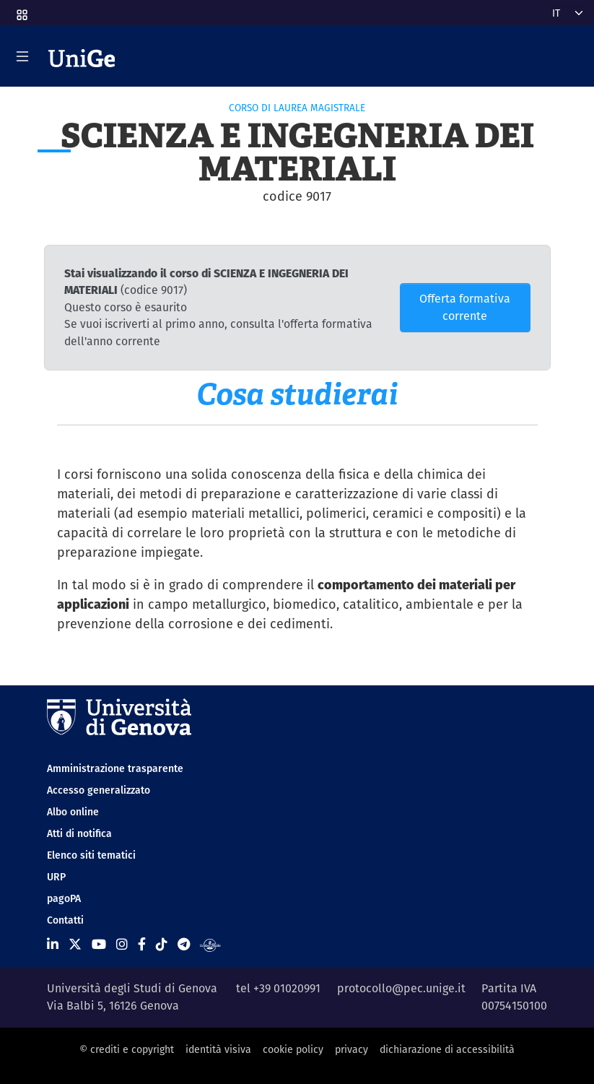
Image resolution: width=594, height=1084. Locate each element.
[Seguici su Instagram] (122, 944)
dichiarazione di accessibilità (447, 1049)
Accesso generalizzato (98, 790)
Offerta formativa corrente (464, 307)
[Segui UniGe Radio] (210, 944)
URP (56, 877)
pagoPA (64, 898)
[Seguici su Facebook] (142, 944)
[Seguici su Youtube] (99, 944)
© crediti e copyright (126, 1049)
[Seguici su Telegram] (184, 944)
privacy (351, 1049)
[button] (21, 10)
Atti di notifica (79, 833)
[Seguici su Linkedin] (52, 944)
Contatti (65, 920)
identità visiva (218, 1049)
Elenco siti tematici (91, 855)
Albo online (73, 812)
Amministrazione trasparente (115, 768)
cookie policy (293, 1049)
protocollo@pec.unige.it (401, 988)
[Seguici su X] (75, 944)
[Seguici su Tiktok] (161, 944)
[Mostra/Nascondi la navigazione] (22, 56)
